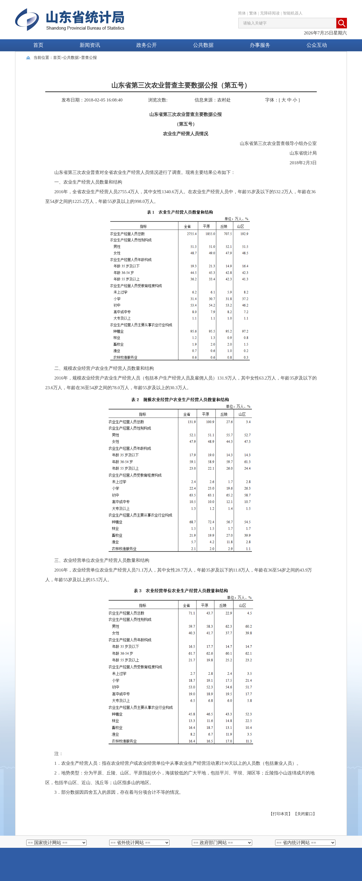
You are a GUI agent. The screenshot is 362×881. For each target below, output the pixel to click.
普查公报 (89, 57)
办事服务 (260, 45)
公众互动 (316, 45)
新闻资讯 (90, 45)
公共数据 (203, 45)
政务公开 (146, 45)
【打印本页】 (280, 814)
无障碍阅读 (270, 13)
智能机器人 (293, 13)
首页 (38, 45)
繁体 (253, 13)
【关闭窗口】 (305, 814)
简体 (242, 13)
